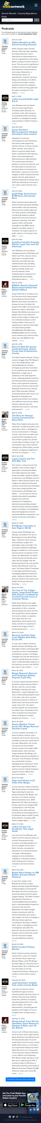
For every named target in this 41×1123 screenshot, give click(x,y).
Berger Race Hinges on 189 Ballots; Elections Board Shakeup (25, 874)
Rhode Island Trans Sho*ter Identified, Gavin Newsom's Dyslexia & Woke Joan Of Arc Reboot (25, 1024)
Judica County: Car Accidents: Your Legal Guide (22, 829)
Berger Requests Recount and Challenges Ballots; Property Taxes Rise (24, 675)
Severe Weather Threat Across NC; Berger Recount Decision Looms (25, 726)
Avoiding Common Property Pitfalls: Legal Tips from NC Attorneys (25, 244)
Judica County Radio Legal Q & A (25, 100)
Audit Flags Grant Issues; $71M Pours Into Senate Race (24, 196)
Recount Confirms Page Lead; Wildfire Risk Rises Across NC (24, 637)
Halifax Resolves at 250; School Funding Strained (24, 43)
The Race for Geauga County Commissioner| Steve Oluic (23, 417)
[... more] (21, 93)
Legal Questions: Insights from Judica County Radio (25, 984)
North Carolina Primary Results (23, 948)
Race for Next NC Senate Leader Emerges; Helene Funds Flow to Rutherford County (24, 350)
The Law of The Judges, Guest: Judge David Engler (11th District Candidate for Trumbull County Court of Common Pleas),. (25, 594)
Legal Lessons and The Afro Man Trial (23, 460)
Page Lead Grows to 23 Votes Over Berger (23, 781)
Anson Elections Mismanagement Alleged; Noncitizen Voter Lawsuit (24, 132)
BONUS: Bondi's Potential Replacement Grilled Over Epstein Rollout (24, 287)
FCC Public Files (26, 1117)
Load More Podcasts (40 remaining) (20, 1079)
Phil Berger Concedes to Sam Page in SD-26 (24, 527)
